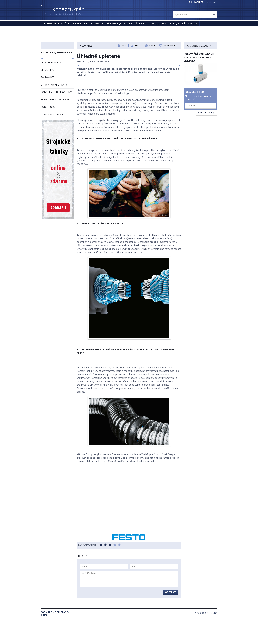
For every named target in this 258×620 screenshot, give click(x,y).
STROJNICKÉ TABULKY (184, 23)
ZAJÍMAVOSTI (48, 77)
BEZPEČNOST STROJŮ (53, 114)
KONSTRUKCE (48, 106)
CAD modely (158, 23)
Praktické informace (88, 23)
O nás (44, 615)
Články (141, 23)
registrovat (211, 2)
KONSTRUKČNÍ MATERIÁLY (56, 99)
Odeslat (170, 592)
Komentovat (170, 45)
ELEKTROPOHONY (51, 62)
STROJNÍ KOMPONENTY (54, 84)
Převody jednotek (119, 23)
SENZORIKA (47, 69)
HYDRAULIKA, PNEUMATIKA (56, 52)
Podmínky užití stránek (55, 612)
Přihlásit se (196, 2)
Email (138, 45)
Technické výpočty (55, 23)
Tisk (124, 45)
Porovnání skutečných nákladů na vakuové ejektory (199, 57)
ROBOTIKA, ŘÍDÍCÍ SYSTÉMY (56, 92)
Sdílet (152, 45)
